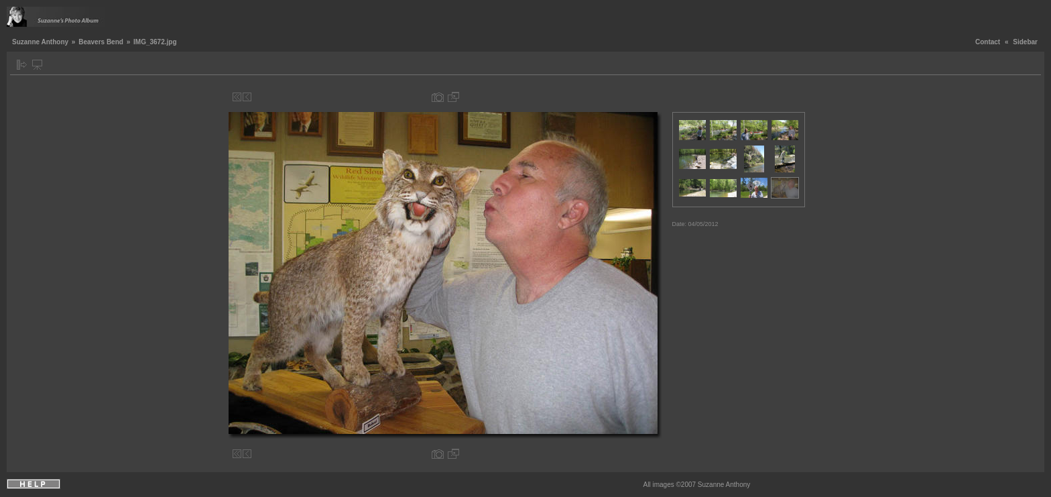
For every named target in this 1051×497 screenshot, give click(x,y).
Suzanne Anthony (40, 42)
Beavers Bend (100, 42)
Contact (987, 42)
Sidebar (1025, 42)
